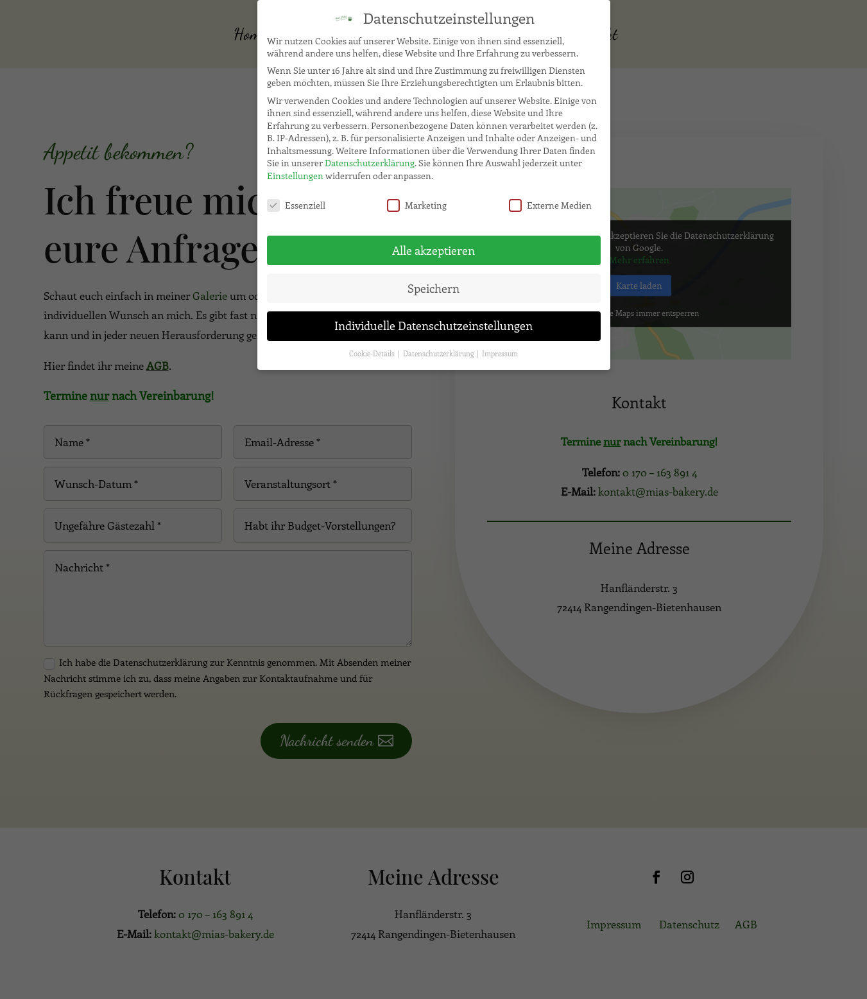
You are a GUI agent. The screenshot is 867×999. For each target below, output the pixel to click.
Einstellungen (295, 170)
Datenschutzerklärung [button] (439, 349)
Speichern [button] (433, 283)
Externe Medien (550, 200)
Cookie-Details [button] (373, 349)
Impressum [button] (500, 349)
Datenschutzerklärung (370, 158)
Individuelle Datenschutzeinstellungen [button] (433, 321)
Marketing (417, 200)
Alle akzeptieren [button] (433, 245)
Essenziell (296, 200)
